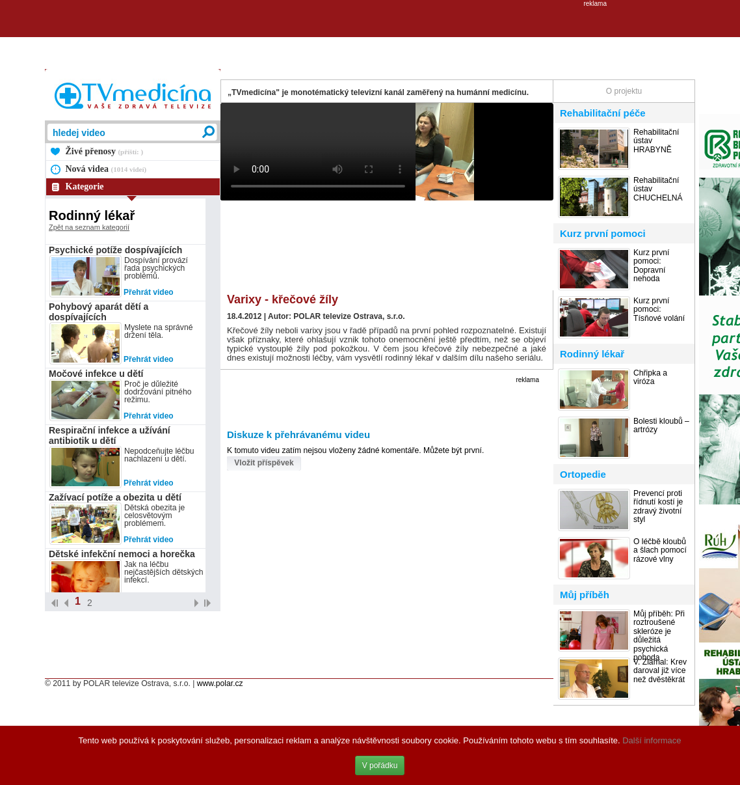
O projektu (624, 91)
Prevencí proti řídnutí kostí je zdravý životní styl (658, 506)
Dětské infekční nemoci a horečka (122, 554)
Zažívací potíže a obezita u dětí (115, 497)
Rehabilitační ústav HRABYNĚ (656, 141)
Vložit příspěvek (263, 462)
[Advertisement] (370, 36)
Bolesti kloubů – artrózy (661, 425)
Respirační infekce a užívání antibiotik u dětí (109, 435)
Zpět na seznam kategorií (89, 227)
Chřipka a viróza (650, 377)
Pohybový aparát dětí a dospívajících (98, 311)
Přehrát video (149, 292)
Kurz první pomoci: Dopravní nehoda (651, 266)
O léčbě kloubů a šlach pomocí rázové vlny (660, 551)
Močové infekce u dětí (96, 373)
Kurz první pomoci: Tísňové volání (659, 310)
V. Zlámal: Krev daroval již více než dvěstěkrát (660, 671)
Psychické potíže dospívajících (115, 250)
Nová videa (106, 169)
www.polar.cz (220, 683)
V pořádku (380, 765)
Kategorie (85, 186)
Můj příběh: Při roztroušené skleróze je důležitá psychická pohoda (659, 636)
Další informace (651, 740)
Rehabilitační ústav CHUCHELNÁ (658, 189)
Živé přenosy (105, 151)
